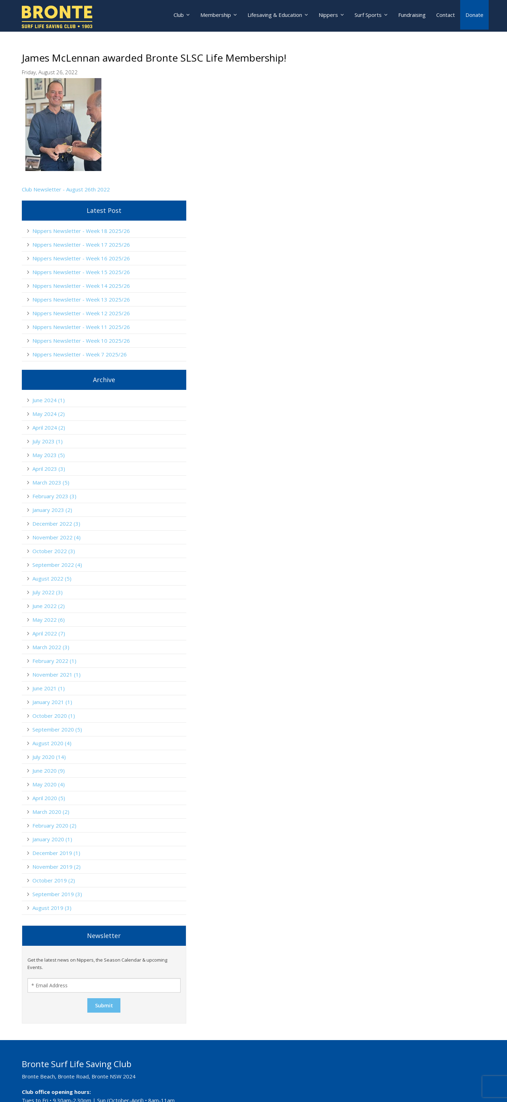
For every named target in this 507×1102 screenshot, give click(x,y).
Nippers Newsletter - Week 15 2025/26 (422, 143)
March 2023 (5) (403, 388)
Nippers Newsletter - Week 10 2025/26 (422, 243)
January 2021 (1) (405, 607)
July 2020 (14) (402, 662)
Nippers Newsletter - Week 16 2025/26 (422, 122)
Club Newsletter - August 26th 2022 (66, 189)
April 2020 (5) (401, 703)
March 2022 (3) (403, 552)
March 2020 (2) (403, 717)
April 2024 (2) (401, 333)
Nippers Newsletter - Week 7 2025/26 (432, 260)
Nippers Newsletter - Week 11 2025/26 (422, 223)
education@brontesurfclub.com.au (78, 1087)
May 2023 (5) (401, 360)
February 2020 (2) (407, 731)
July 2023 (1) (400, 346)
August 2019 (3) (404, 813)
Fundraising (412, 15)
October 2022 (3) (406, 456)
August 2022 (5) (404, 484)
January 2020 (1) (405, 744)
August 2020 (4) (404, 648)
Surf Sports (367, 15)
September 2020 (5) (410, 635)
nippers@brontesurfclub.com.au (75, 1039)
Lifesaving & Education (271, 15)
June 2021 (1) (401, 593)
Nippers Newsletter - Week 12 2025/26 (422, 203)
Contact (445, 15)
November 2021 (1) (409, 580)
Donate (474, 15)
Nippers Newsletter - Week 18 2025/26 (422, 82)
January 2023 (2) (405, 415)
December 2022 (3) (409, 429)
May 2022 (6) (401, 525)
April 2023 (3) (401, 374)
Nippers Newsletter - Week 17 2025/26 (422, 102)
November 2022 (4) (409, 442)
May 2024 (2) (401, 319)
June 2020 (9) (401, 676)
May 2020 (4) (401, 690)
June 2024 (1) (401, 305)
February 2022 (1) (407, 566)
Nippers (326, 15)
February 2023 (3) (407, 401)
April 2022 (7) (401, 539)
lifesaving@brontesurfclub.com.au (77, 1063)
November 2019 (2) (409, 772)
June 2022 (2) (401, 511)
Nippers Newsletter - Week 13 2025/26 (422, 183)
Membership (211, 15)
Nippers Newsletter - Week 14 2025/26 (422, 163)
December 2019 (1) (409, 758)
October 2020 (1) (406, 621)
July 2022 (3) (400, 497)
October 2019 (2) (406, 786)
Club (173, 15)
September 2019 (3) (410, 799)
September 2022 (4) (410, 470)
